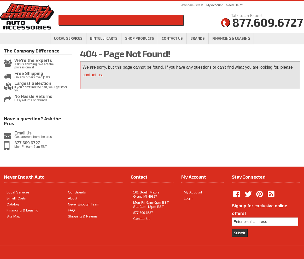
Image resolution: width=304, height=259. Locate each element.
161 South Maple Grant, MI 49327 (146, 194)
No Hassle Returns (33, 97)
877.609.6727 (27, 143)
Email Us (23, 133)
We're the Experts (33, 60)
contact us (92, 75)
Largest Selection (32, 83)
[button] (139, 38)
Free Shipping (28, 74)
